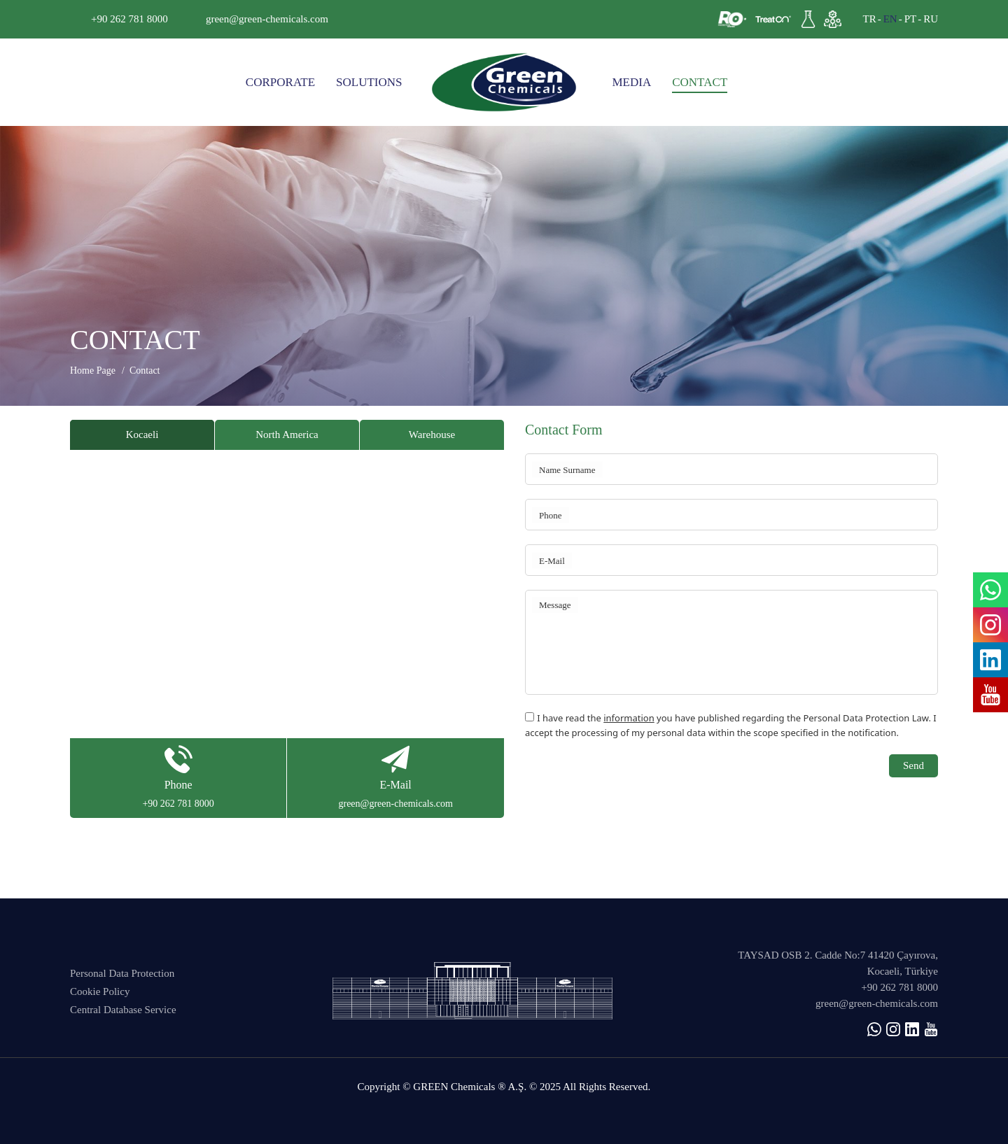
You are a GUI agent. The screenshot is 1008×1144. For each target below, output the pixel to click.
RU (930, 18)
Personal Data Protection (122, 973)
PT (910, 18)
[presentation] (631, 781)
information (628, 718)
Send (913, 765)
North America (286, 434)
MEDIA (632, 82)
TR (869, 18)
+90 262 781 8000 (129, 18)
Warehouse (432, 434)
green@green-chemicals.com (267, 18)
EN (890, 18)
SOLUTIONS (369, 82)
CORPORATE (280, 82)
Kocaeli (142, 434)
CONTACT (699, 82)
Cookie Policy (100, 991)
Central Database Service (123, 1009)
